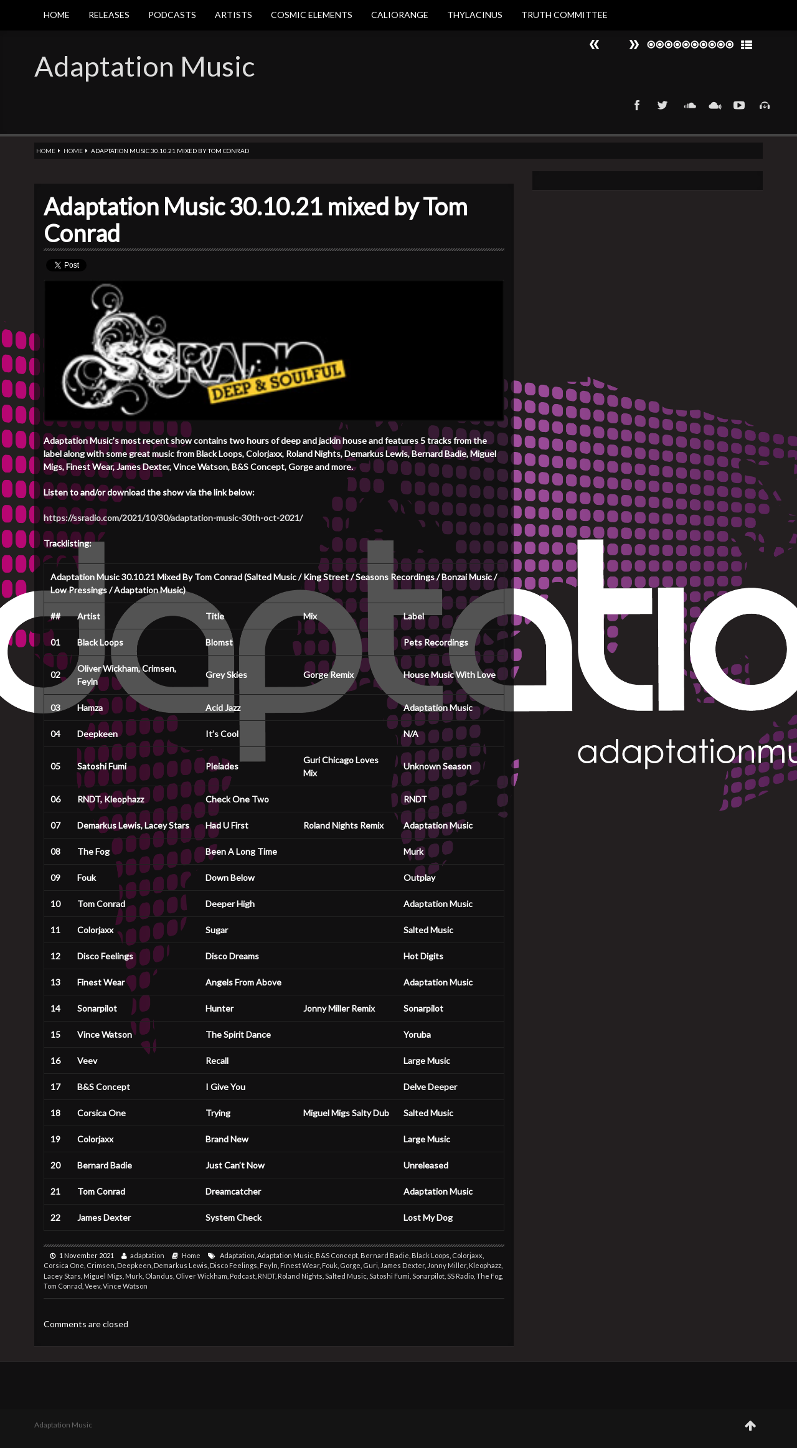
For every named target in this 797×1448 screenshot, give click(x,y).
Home (57, 14)
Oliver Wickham (201, 1276)
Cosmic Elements (311, 14)
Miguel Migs (103, 1276)
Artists (233, 14)
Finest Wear (299, 1265)
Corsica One (64, 1265)
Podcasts (172, 14)
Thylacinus (474, 14)
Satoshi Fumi (389, 1276)
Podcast (242, 1276)
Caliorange (399, 14)
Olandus (159, 1276)
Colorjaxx (467, 1255)
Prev (634, 44)
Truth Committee (564, 14)
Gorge (350, 1265)
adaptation (147, 1255)
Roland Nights (300, 1276)
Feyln (269, 1265)
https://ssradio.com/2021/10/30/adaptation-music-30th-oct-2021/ (173, 517)
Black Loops (431, 1255)
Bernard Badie (385, 1255)
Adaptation (237, 1255)
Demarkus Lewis (180, 1265)
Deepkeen (134, 1265)
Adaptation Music (144, 66)
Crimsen (101, 1265)
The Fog (489, 1276)
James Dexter (402, 1265)
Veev (92, 1286)
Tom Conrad (63, 1286)
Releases (109, 14)
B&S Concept (337, 1255)
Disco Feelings (233, 1265)
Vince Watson (125, 1286)
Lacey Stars (62, 1276)
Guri (370, 1265)
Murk (134, 1276)
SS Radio (460, 1276)
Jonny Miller (446, 1265)
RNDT (266, 1276)
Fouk (329, 1265)
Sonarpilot (428, 1276)
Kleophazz (485, 1265)
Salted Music (346, 1276)
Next (594, 44)
